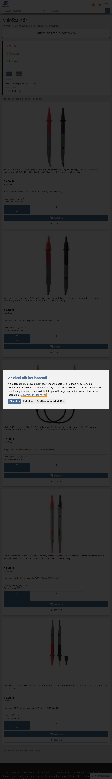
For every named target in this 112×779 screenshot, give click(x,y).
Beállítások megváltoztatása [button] (50, 401)
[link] (33, 394)
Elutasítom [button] (28, 401)
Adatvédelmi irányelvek (33, 394)
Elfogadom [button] (14, 401)
